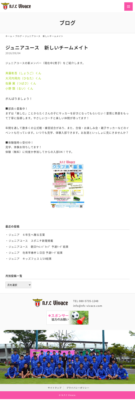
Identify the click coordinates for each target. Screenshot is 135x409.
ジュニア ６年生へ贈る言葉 (27, 235)
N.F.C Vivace (69, 395)
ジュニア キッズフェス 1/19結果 (30, 259)
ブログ (18, 36)
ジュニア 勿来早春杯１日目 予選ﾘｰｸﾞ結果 (36, 253)
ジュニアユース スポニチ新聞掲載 (31, 241)
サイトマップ (55, 387)
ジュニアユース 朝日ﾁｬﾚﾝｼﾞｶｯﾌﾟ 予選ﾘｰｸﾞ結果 (39, 247)
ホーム (8, 36)
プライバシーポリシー (77, 387)
